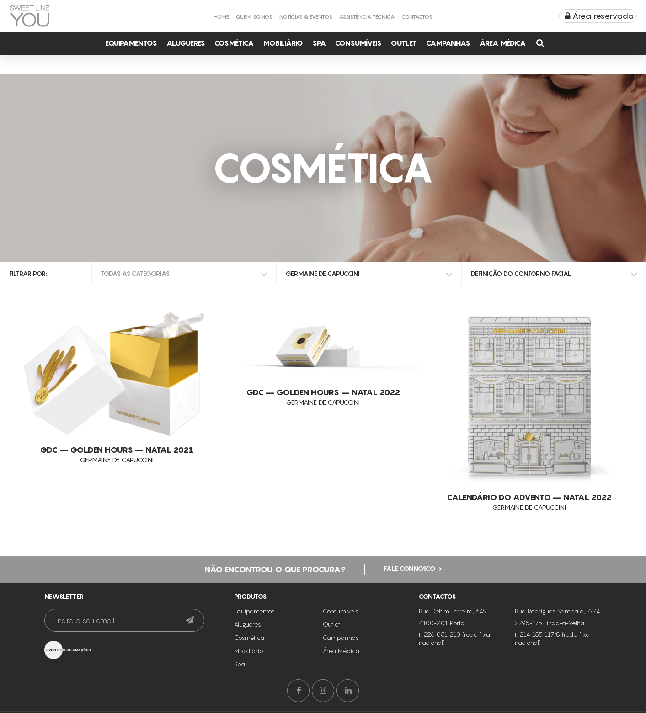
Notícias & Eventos (305, 16)
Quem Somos (254, 16)
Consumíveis (358, 43)
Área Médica (503, 43)
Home (221, 16)
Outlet (404, 43)
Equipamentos (131, 43)
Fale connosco (409, 568)
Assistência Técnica (367, 16)
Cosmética (234, 43)
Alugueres (185, 43)
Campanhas (448, 43)
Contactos (416, 16)
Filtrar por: (28, 273)
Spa (319, 43)
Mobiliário (283, 43)
